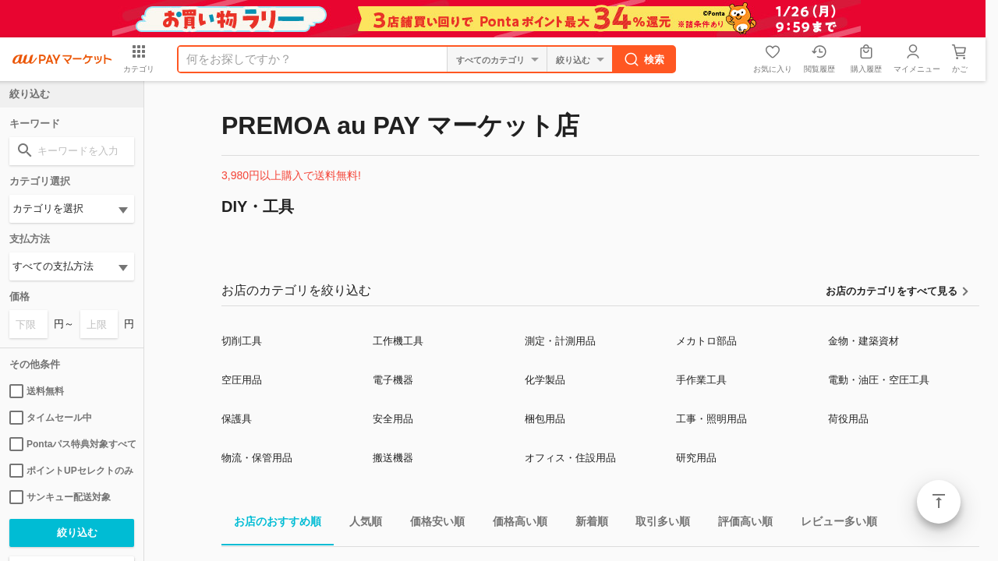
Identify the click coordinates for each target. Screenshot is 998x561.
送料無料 (36, 391)
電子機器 (393, 380)
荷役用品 (848, 419)
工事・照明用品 (711, 419)
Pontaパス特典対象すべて (71, 444)
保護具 (236, 419)
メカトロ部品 (706, 341)
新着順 (585, 524)
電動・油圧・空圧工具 (878, 380)
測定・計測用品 (560, 341)
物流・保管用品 (256, 458)
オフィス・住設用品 (570, 458)
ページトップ (939, 502)
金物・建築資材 (863, 341)
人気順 (359, 524)
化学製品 (545, 380)
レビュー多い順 (832, 524)
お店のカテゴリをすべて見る (891, 291)
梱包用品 (545, 419)
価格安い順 (431, 524)
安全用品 (393, 419)
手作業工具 (701, 380)
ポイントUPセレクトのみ (71, 471)
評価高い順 (739, 524)
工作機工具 (398, 341)
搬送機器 (393, 458)
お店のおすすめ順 (271, 524)
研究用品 (696, 458)
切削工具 (241, 341)
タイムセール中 (50, 418)
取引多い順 (656, 524)
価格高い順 (513, 524)
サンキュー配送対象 (60, 497)
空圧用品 (241, 380)
